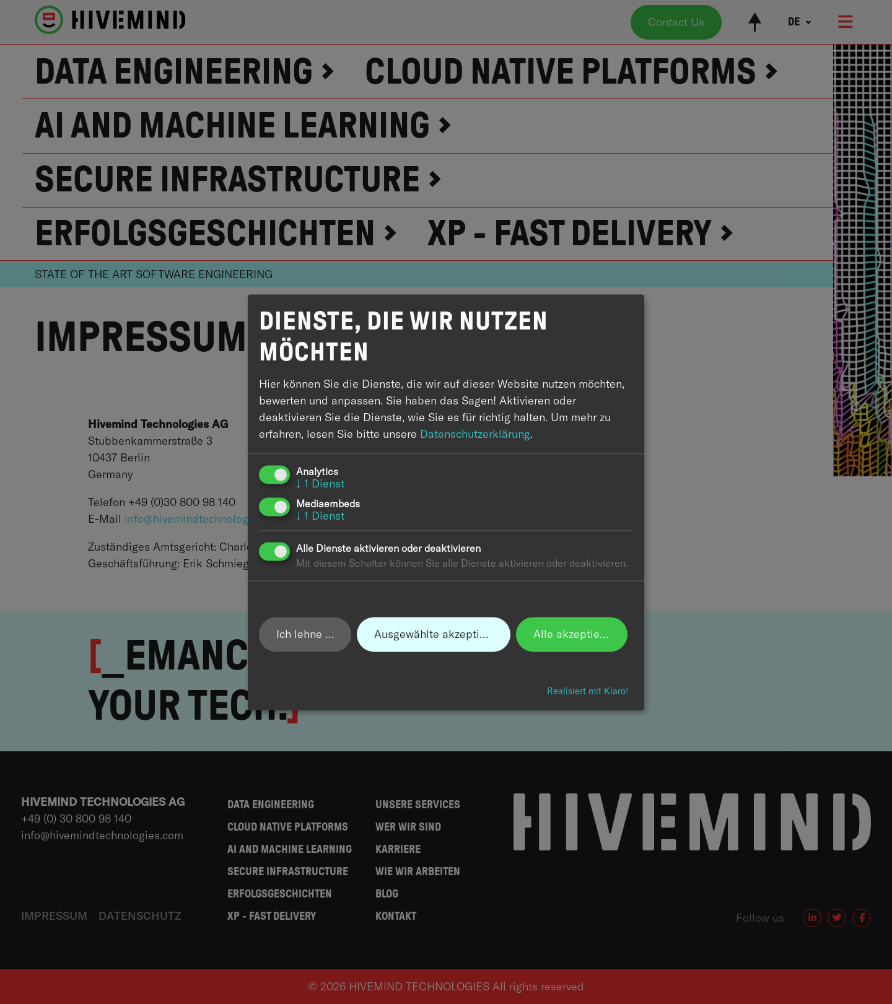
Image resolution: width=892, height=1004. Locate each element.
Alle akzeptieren (574, 634)
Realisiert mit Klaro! (587, 691)
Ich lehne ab (307, 634)
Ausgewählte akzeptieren (438, 634)
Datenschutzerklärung (475, 434)
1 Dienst (320, 483)
